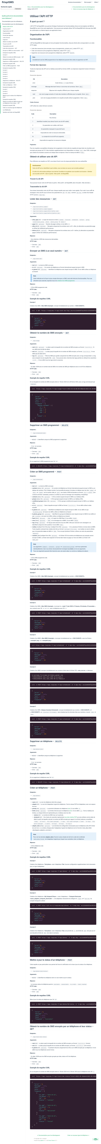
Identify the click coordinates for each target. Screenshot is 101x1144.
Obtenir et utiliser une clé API (10, 41)
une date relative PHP (71, 817)
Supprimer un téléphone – (11, 80)
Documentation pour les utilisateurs (12, 21)
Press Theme (52, 1140)
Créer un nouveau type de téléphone (12, 107)
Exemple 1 (5, 54)
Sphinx (42, 1140)
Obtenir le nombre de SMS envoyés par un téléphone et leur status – (12, 102)
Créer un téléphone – (9, 85)
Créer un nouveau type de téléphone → (84, 9)
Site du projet (88, 2)
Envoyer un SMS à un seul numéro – (13, 50)
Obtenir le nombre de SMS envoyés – (13, 57)
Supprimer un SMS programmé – (13, 61)
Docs (29, 7)
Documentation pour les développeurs (13, 24)
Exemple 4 (5, 76)
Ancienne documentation (75, 2)
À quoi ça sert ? (7, 29)
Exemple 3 (5, 74)
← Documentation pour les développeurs (83, 7)
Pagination (5, 39)
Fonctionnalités (6, 33)
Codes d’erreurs (6, 37)
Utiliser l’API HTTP (8, 26)
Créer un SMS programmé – (11, 65)
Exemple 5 (5, 78)
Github (96, 2)
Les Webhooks (7, 110)
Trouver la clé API (7, 44)
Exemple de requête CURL (9, 59)
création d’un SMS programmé (65, 280)
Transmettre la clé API (8, 46)
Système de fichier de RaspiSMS (11, 112)
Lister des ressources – (10, 48)
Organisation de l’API (8, 31)
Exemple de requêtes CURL (9, 52)
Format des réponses (8, 35)
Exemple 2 (5, 72)
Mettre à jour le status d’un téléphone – (13, 96)
